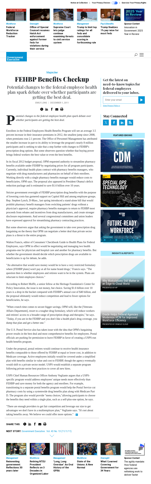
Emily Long (41, 103)
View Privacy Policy (111, 106)
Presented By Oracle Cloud (115, 324)
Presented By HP (109, 288)
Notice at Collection (79, 3)
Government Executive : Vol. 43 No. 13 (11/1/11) (47, 431)
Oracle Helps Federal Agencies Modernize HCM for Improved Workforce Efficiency (120, 317)
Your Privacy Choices (105, 3)
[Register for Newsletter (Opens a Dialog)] (141, 99)
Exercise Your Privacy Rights (134, 3)
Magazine (52, 72)
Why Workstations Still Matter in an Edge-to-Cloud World (120, 282)
